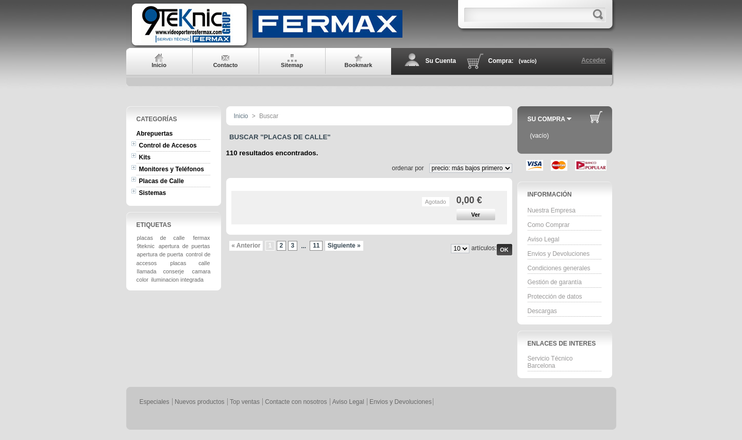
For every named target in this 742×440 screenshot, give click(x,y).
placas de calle (161, 238)
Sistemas (152, 193)
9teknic (146, 246)
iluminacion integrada (177, 279)
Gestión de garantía (555, 282)
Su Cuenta (441, 60)
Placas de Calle (161, 181)
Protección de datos (555, 296)
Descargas (542, 311)
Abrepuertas (155, 133)
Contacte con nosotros (296, 401)
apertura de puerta (160, 254)
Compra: (500, 60)
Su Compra (546, 119)
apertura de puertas (184, 246)
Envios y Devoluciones (559, 253)
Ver (475, 214)
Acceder (593, 60)
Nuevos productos (200, 401)
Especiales (155, 401)
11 (316, 245)
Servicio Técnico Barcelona (550, 362)
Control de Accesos (168, 145)
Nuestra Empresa (552, 210)
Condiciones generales (559, 268)
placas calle (190, 263)
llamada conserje (160, 271)
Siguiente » (344, 245)
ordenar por (408, 168)
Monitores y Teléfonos (171, 169)
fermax (201, 238)
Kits (145, 157)
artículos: (484, 248)
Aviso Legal (544, 239)
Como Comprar (549, 225)
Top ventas (245, 401)
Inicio (241, 116)
